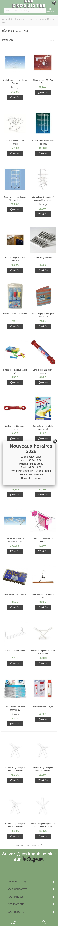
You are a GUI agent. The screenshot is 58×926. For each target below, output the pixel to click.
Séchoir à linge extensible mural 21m (15, 259)
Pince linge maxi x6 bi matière (15, 314)
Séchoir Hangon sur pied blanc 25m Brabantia (15, 825)
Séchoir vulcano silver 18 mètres (43, 540)
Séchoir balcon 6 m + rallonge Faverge (15, 81)
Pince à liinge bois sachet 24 (15, 595)
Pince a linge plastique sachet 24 (15, 371)
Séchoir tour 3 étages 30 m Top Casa (43, 142)
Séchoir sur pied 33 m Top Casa (43, 81)
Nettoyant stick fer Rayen (43, 707)
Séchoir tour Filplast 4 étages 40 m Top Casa (15, 198)
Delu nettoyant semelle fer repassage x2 (43, 427)
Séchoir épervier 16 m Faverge (15, 142)
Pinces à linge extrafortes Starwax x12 (15, 708)
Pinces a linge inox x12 (43, 257)
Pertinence (9, 40)
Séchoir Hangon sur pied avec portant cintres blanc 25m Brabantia (43, 827)
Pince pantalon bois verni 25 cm (43, 596)
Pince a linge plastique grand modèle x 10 (43, 315)
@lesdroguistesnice (36, 854)
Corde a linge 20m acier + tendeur (43, 371)
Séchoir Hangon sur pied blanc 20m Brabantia (43, 769)
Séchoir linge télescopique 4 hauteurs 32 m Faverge (43, 198)
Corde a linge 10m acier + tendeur (15, 427)
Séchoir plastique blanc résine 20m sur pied (43, 652)
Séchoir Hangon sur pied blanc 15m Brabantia (15, 769)
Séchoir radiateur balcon (15, 651)
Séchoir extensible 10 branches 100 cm (15, 540)
